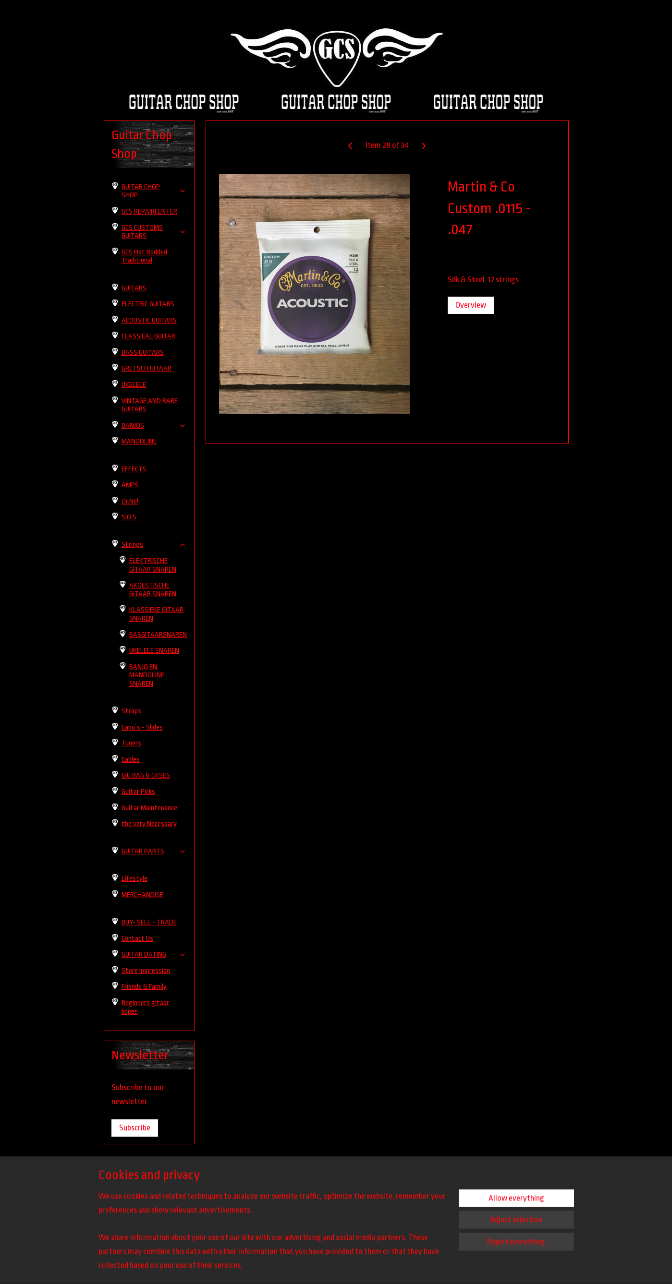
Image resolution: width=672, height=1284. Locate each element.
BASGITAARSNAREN (158, 635)
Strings (154, 544)
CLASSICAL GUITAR (148, 336)
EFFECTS (134, 469)
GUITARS (134, 288)
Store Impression (146, 971)
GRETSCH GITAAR (146, 368)
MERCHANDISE (142, 895)
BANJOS (154, 425)
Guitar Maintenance (149, 808)
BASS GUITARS (143, 352)
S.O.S (129, 517)
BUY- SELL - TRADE (149, 922)
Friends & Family (144, 987)
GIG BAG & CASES (146, 775)
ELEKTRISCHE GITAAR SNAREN (152, 565)
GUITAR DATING (154, 954)
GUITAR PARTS (154, 851)
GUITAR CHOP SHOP (154, 191)
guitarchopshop (417, 1187)
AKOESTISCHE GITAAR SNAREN (152, 589)
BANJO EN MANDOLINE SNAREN (146, 675)
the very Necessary (149, 824)
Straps (131, 711)
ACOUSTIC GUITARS (149, 320)
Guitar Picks (138, 792)
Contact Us (137, 939)
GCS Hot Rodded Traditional (144, 256)
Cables (131, 760)
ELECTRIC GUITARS (148, 304)
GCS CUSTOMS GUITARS (154, 232)
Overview (470, 305)
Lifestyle (134, 879)
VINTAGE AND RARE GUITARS (150, 405)
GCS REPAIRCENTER (149, 211)
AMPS (130, 485)
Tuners (131, 743)
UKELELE (134, 385)
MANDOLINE (139, 441)
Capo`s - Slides (142, 727)
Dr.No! (130, 501)
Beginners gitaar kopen (145, 1007)
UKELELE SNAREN (154, 651)
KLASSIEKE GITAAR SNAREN (156, 614)
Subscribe (134, 1127)
